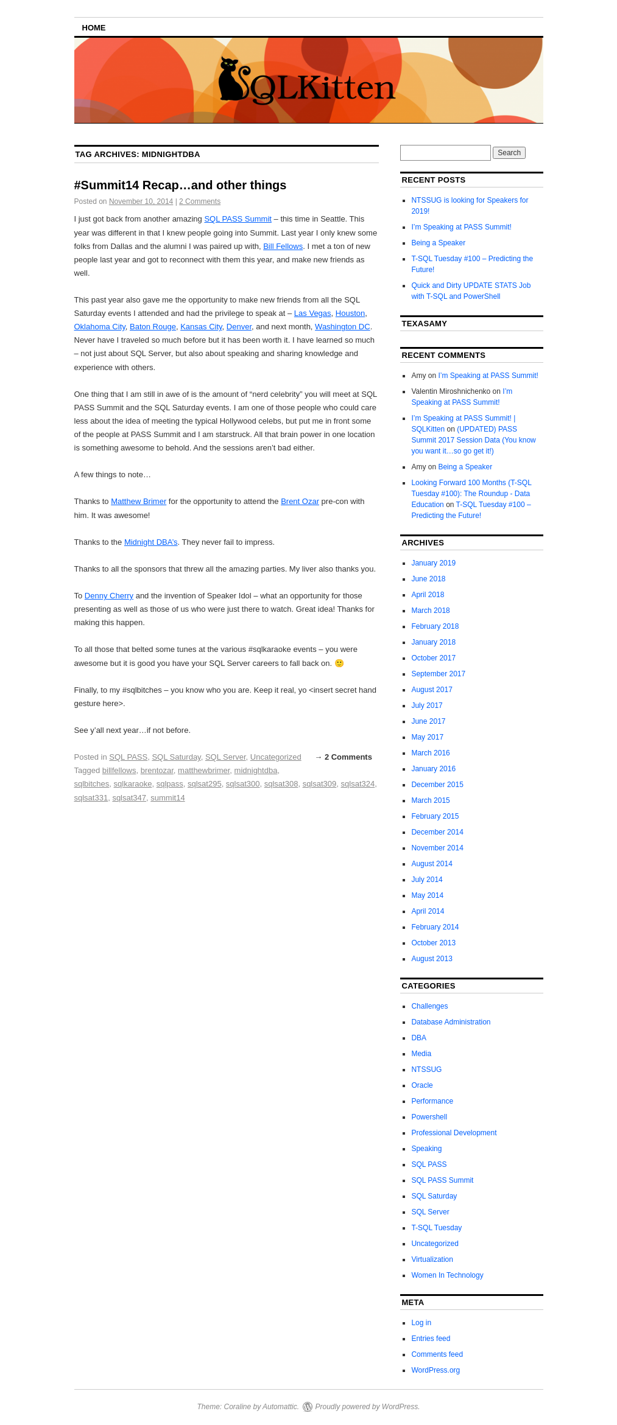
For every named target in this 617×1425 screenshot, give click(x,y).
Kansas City (201, 326)
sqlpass (170, 783)
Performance (432, 1101)
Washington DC (342, 326)
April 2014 (427, 911)
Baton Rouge (153, 326)
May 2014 (427, 895)
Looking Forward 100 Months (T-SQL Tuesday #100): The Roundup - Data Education (471, 493)
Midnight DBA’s (151, 542)
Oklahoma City (99, 326)
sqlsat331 (91, 797)
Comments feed (437, 1354)
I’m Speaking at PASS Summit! (461, 227)
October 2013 (433, 943)
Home (94, 27)
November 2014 (437, 848)
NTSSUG (426, 1069)
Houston (350, 313)
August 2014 (431, 864)
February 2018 (435, 626)
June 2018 (428, 579)
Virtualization (432, 1259)
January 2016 (433, 769)
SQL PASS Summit (238, 218)
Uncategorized (275, 757)
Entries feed (430, 1338)
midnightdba (256, 770)
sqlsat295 (205, 783)
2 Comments (199, 201)
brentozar (157, 770)
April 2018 (427, 594)
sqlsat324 (358, 783)
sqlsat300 (243, 783)
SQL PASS (128, 757)
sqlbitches (92, 783)
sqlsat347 (129, 797)
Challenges (429, 1006)
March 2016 (430, 753)
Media (421, 1053)
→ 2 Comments (343, 757)
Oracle (421, 1085)
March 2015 (430, 800)
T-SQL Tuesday (436, 1228)
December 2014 (437, 832)
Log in (421, 1322)
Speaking (426, 1148)
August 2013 (431, 958)
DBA (418, 1038)
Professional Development (453, 1133)
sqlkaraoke (133, 783)
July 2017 (426, 705)
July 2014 (426, 879)
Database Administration (450, 1022)
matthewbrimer (204, 770)
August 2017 (431, 689)
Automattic (280, 1406)
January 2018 (433, 642)
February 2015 (435, 816)
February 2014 (435, 927)
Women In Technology (447, 1275)
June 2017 (428, 721)
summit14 (167, 797)
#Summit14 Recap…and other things (180, 185)
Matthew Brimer (138, 501)
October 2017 (433, 658)
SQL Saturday (176, 757)
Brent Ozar (300, 501)
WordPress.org (435, 1370)
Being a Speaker (438, 243)
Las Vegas (312, 313)
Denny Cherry (109, 595)
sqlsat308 (281, 783)
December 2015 (437, 784)
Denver (239, 326)
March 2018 (430, 610)
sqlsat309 (320, 783)
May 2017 (427, 737)
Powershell (429, 1117)
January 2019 (433, 563)
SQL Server (225, 757)
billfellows (119, 770)
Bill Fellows (283, 246)
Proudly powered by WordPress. (367, 1406)
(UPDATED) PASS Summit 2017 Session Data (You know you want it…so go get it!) (473, 440)
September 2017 (438, 674)
